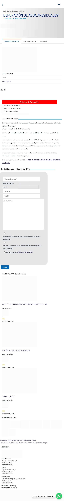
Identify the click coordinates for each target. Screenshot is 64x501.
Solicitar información (29, 102)
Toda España (6, 81)
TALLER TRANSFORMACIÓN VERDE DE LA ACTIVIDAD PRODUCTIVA (24, 304)
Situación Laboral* (8, 183)
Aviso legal (3, 440)
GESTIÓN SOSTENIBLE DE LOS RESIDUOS (16, 350)
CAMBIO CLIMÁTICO (8, 396)
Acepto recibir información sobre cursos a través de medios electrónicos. (21, 237)
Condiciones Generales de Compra (35, 443)
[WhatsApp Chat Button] (59, 496)
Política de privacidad (15, 440)
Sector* (5, 187)
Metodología (43, 41)
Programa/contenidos (29, 41)
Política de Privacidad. (25, 252)
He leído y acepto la (19, 252)
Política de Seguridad (7, 443)
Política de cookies (29, 440)
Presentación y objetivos (11, 41)
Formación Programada (13, 11)
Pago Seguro (19, 443)
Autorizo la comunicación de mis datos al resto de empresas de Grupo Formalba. (22, 247)
